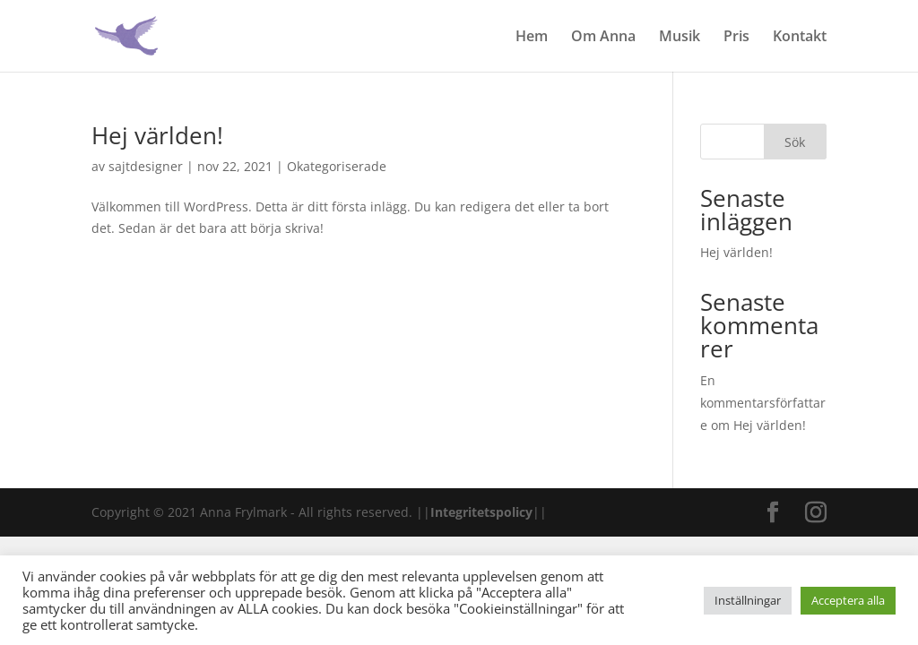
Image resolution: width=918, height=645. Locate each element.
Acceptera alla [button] (848, 600)
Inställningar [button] (747, 600)
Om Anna (603, 38)
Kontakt (800, 38)
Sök (794, 141)
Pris (736, 38)
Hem (531, 38)
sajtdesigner (145, 166)
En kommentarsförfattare (763, 403)
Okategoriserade (336, 166)
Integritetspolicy (481, 511)
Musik (679, 38)
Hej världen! (157, 135)
